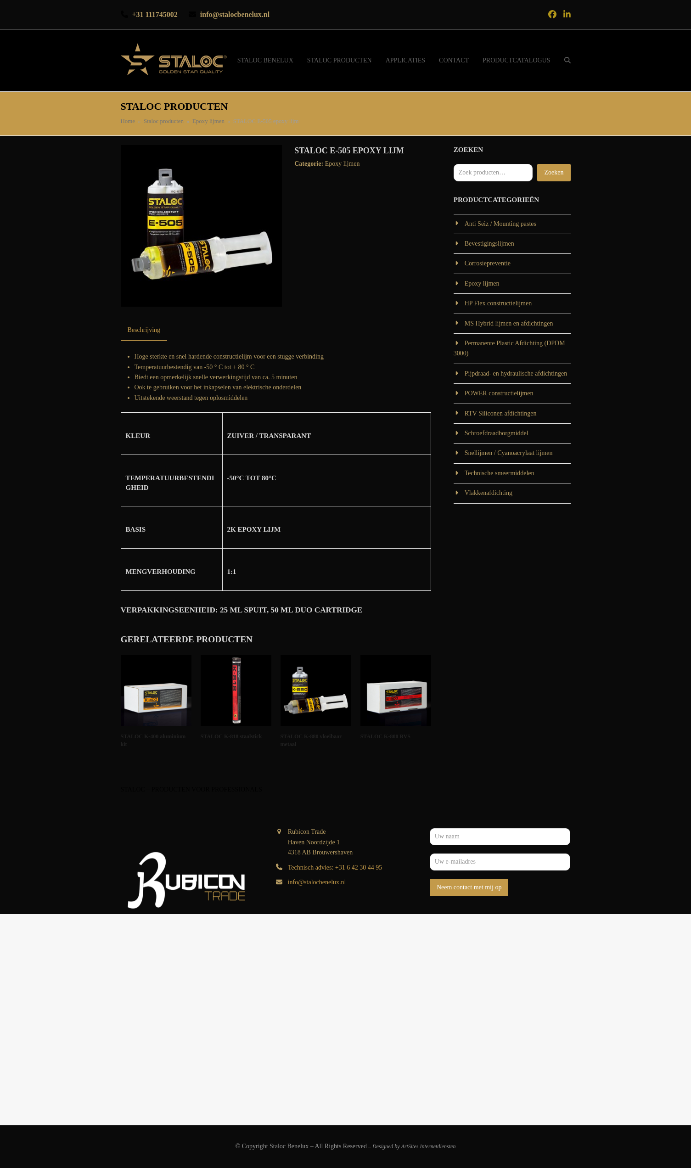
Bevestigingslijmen (489, 243)
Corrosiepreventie (488, 263)
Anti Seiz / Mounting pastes (500, 223)
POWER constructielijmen (499, 393)
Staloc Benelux (289, 1146)
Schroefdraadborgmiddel (496, 433)
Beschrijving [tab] (144, 329)
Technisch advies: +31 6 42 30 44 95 (335, 867)
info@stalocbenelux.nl (317, 882)
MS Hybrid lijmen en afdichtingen (509, 323)
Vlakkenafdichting (488, 492)
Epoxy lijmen (342, 163)
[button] (567, 60)
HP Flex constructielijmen (498, 303)
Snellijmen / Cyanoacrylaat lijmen (509, 452)
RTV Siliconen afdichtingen (501, 413)
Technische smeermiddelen (499, 473)
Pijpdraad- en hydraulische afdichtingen (516, 373)
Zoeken (553, 172)
